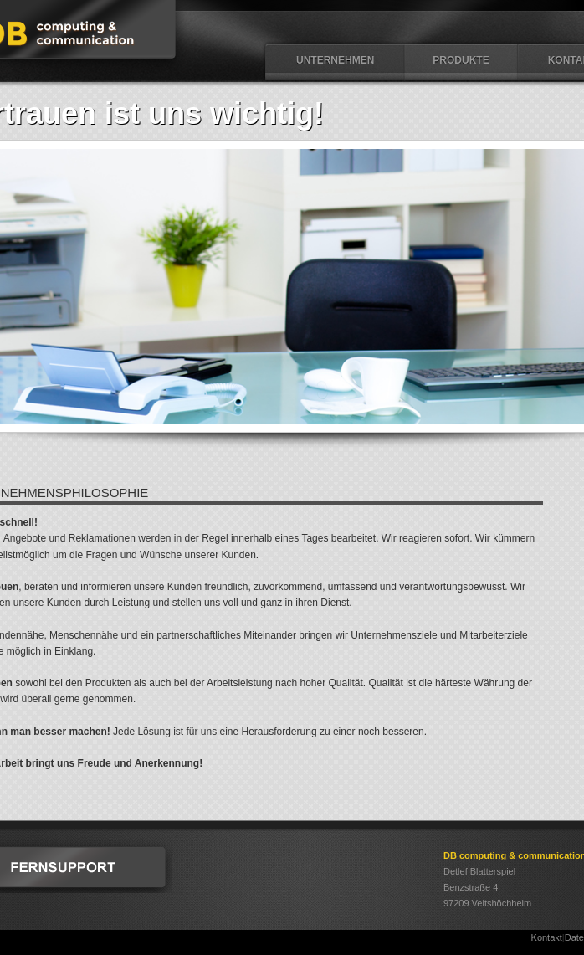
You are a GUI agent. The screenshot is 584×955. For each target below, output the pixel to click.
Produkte (461, 60)
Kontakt (546, 937)
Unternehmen (335, 60)
